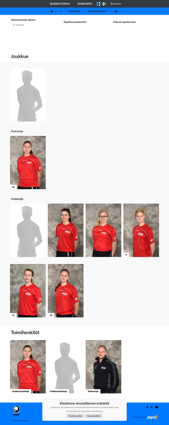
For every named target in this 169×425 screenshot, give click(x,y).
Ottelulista (17, 35)
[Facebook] (146, 407)
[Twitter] (150, 407)
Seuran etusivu (60, 3)
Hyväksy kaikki (75, 416)
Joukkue (74, 11)
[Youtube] (155, 407)
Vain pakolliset (93, 416)
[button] (28, 97)
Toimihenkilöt (96, 11)
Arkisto (116, 3)
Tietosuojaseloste (20, 420)
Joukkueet (84, 3)
